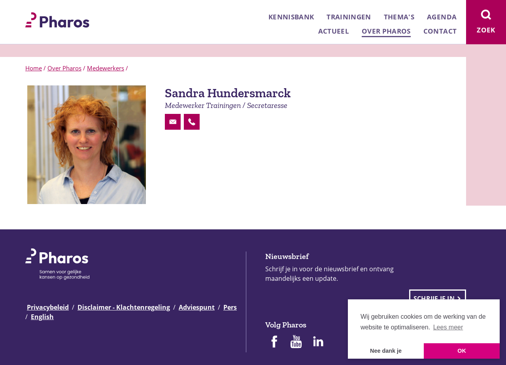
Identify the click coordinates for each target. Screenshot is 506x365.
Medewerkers (105, 68)
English (42, 316)
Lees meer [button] (448, 327)
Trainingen (349, 16)
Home (33, 68)
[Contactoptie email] (173, 122)
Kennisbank (291, 16)
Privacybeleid (48, 307)
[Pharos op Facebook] (274, 342)
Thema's (399, 16)
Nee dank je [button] (386, 351)
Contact (440, 31)
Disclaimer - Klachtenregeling (123, 307)
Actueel (333, 31)
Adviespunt (197, 307)
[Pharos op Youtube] (296, 342)
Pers (230, 307)
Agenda (442, 16)
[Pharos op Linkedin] (318, 342)
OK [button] (461, 351)
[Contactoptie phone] (192, 122)
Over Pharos (386, 31)
